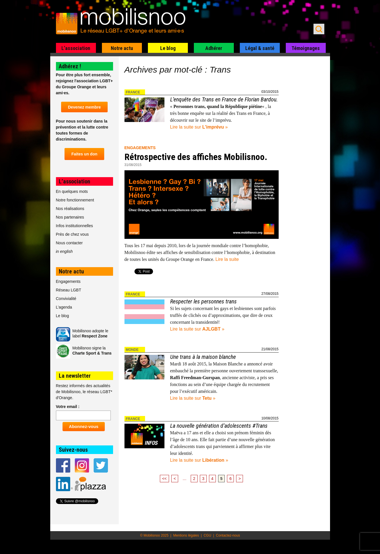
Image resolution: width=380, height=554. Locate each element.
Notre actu (122, 48)
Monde (132, 350)
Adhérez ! (70, 66)
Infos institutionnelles (74, 225)
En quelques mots (72, 191)
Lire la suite (227, 259)
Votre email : (68, 406)
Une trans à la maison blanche (203, 356)
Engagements (140, 147)
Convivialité (66, 298)
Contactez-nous (228, 535)
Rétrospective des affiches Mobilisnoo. (195, 156)
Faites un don (84, 154)
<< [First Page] (164, 478)
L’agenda (64, 307)
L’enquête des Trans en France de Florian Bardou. (224, 99)
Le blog (168, 48)
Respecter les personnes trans (203, 301)
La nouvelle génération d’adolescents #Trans (219, 425)
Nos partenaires (70, 217)
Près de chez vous (72, 234)
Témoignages (305, 48)
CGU (207, 535)
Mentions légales (186, 535)
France (133, 92)
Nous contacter (69, 243)
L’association (75, 48)
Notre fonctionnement (75, 200)
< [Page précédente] (175, 478)
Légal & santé (259, 48)
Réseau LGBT (68, 290)
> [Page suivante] (239, 478)
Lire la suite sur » (199, 127)
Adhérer (213, 48)
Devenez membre (84, 107)
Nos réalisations (70, 208)
